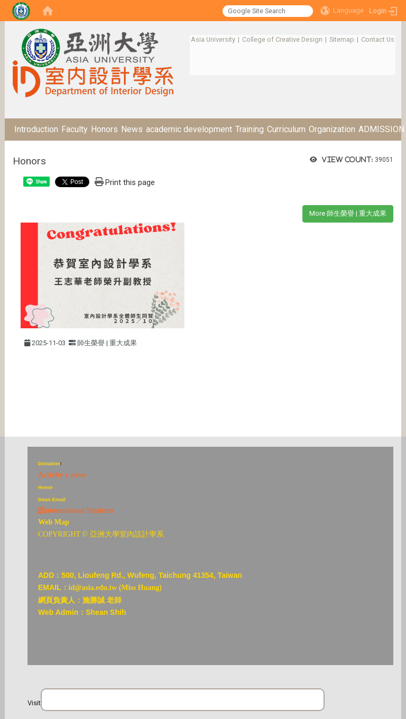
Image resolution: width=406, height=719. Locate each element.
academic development (189, 129)
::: (185, 39)
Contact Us (377, 39)
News (132, 129)
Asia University (213, 39)
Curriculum (286, 129)
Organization (332, 129)
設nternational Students (76, 510)
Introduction (36, 129)
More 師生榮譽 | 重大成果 (347, 213)
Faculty (74, 129)
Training (249, 129)
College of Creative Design (282, 39)
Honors (104, 129)
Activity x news (62, 475)
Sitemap (341, 39)
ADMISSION (381, 129)
